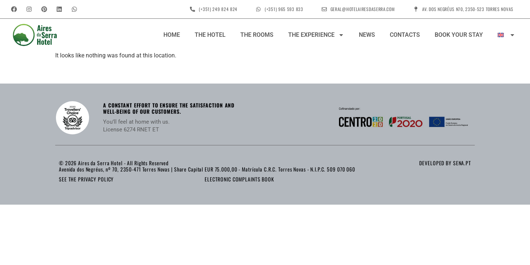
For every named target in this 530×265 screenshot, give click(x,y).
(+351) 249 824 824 (218, 9)
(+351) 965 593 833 (284, 9)
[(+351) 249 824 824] (192, 9)
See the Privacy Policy (86, 179)
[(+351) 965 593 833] (258, 9)
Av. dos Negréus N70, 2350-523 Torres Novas (467, 9)
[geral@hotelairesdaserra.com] (324, 9)
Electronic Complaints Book (239, 179)
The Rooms (256, 34)
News (367, 34)
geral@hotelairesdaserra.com (363, 9)
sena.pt (462, 163)
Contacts (405, 34)
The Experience (316, 35)
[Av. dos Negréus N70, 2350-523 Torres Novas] (415, 9)
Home (171, 34)
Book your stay (459, 34)
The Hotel (210, 34)
